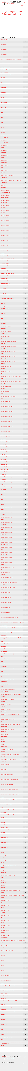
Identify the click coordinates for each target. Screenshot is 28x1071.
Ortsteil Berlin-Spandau (6, 995)
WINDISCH (3, 479)
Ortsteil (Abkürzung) (5, 975)
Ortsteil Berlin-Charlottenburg (7, 990)
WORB (2, 564)
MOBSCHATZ (4, 706)
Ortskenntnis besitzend (6, 830)
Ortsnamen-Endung (5, 900)
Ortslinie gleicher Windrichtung (8, 875)
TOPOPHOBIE (4, 958)
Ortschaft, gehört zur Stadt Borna (8, 719)
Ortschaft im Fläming (5, 391)
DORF (2, 318)
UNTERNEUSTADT (5, 278)
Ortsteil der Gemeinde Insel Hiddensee (9, 1012)
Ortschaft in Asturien (5, 612)
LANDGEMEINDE (4, 691)
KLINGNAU (3, 439)
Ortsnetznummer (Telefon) (7, 950)
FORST (2, 797)
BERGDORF (3, 404)
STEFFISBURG (4, 554)
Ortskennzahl (4, 835)
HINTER (2, 127)
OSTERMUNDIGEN (5, 544)
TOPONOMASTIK (5, 938)
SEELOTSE (3, 862)
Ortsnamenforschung (5, 930)
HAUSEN (3, 912)
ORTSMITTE (3, 852)
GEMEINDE (3, 731)
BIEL (2, 499)
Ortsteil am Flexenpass (6, 980)
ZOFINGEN (3, 489)
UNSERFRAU (4, 681)
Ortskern (3, 850)
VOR (2, 167)
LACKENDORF (4, 333)
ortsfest (2, 744)
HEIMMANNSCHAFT (5, 67)
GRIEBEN (3, 1014)
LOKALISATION (4, 137)
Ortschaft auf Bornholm (6, 366)
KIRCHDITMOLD (4, 228)
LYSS (2, 529)
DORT (2, 112)
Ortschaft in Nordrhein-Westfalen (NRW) (10, 669)
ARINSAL (3, 610)
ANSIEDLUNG (4, 313)
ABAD (2, 902)
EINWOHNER (4, 52)
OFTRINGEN (3, 459)
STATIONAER (4, 747)
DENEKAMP (3, 635)
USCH (2, 807)
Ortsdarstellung (4, 734)
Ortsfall (2, 739)
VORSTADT (3, 988)
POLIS (2, 917)
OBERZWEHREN (4, 253)
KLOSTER (3, 1019)
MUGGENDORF (4, 620)
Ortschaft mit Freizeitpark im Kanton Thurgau (11, 694)
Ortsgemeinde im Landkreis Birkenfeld (9, 789)
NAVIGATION (4, 177)
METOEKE (3, 62)
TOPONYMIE (3, 933)
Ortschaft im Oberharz (6, 597)
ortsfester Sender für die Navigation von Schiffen (11, 759)
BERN (2, 494)
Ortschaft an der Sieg (5, 336)
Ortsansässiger (4, 44)
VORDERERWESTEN (5, 283)
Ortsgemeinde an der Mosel (7, 784)
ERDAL (2, 630)
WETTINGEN (3, 474)
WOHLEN (3, 484)
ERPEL (2, 802)
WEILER (2, 927)
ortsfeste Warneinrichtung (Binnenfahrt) (10, 754)
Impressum (11, 1062)
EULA (2, 721)
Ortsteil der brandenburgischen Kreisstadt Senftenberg (13, 1007)
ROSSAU (3, 575)
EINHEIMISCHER (4, 47)
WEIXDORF (3, 711)
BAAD (2, 580)
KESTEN (3, 787)
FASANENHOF (4, 208)
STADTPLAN (3, 822)
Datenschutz (5, 1062)
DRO (2, 656)
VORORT (3, 973)
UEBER (2, 147)
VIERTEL (3, 968)
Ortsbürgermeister (5, 306)
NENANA (3, 701)
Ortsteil (2, 960)
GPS (2, 117)
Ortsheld (3, 825)
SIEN (2, 792)
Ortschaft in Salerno (5, 674)
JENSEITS (3, 132)
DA (1, 82)
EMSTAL (2, 1034)
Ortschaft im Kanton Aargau (7, 406)
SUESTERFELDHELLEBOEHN (7, 273)
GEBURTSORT (4, 726)
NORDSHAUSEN (4, 248)
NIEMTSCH (3, 1009)
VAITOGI (3, 363)
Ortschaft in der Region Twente (8, 632)
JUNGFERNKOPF (5, 223)
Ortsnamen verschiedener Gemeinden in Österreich (12, 895)
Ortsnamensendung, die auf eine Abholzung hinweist (13, 940)
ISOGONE (3, 877)
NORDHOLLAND (4, 243)
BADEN (2, 419)
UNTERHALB (4, 162)
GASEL (2, 1039)
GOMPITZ (3, 383)
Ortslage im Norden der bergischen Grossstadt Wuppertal (13, 865)
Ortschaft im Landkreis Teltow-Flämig (9, 582)
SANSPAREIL (4, 625)
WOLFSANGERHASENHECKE (7, 298)
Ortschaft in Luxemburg (6, 664)
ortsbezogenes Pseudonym (7, 301)
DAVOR (2, 97)
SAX (1, 569)
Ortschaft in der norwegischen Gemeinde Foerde (11, 627)
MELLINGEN (3, 454)
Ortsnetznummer (4, 945)
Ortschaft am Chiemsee (6, 326)
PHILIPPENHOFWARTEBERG (7, 258)
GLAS (2, 373)
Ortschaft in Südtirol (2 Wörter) (7, 679)
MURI (2, 539)
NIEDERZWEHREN (5, 238)
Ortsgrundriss (4, 820)
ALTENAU (3, 600)
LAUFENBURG (4, 444)
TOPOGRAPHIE (4, 72)
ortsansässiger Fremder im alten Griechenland (11, 59)
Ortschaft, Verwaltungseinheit (7, 729)
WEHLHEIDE (3, 288)
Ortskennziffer (4, 840)
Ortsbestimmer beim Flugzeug (7, 74)
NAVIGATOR (3, 77)
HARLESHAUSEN (5, 218)
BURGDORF (3, 509)
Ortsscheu (3, 955)
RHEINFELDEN (4, 464)
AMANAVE (3, 343)
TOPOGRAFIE (4, 736)
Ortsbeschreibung (5, 69)
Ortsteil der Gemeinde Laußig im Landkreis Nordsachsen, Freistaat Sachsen (13, 1042)
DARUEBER (3, 92)
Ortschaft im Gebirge (5, 401)
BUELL (2, 907)
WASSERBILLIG (4, 666)
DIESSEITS (3, 107)
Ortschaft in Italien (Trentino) (7, 654)
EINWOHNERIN (4, 42)
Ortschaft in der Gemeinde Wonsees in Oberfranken (12, 622)
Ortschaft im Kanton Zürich (7, 572)
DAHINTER (3, 87)
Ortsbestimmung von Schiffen (7, 175)
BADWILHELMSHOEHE (6, 192)
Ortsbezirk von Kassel (5, 190)
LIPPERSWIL (3, 696)
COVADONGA (4, 615)
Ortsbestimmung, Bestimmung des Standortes (11, 180)
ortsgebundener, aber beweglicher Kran (9, 779)
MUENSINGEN (4, 534)
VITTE (2, 1029)
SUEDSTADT (3, 268)
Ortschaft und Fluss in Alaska (7, 699)
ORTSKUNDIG (4, 832)
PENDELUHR (4, 752)
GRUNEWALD (4, 993)
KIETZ (2, 963)
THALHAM (3, 1004)
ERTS (2, 399)
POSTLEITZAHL (4, 837)
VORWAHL (3, 948)
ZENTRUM (3, 887)
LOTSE (2, 857)
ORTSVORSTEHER (5, 308)
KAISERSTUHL (4, 434)
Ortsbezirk (3, 185)
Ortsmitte (3, 880)
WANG (2, 922)
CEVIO (2, 595)
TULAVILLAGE (4, 358)
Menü (23, 5)
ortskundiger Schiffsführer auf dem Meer (10, 860)
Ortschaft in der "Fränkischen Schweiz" (9, 617)
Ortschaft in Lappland (5, 659)
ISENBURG (3, 812)
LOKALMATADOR (4, 827)
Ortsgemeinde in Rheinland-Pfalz (8, 809)
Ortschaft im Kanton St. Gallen (7, 567)
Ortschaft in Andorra (5, 607)
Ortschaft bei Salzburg (6, 371)
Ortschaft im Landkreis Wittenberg (8, 587)
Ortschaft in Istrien (5, 649)
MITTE (2, 233)
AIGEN (2, 892)
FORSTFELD (3, 213)
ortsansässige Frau (5, 39)
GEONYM (3, 303)
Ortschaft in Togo (4, 684)
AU (1, 338)
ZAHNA (2, 394)
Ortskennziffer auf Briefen (6, 845)
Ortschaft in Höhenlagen (6, 644)
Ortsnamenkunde (5, 935)
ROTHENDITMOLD (5, 263)
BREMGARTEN (4, 424)
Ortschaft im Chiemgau (6, 386)
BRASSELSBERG (4, 203)
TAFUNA (2, 353)
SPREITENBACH (4, 469)
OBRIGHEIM (3, 817)
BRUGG (2, 429)
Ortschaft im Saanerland (6, 602)
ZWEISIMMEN (4, 605)
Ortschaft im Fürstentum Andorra (8, 396)
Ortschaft (3, 311)
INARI (2, 661)
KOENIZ (2, 519)
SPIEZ (2, 549)
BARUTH (3, 585)
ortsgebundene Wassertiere (7, 774)
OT (1, 978)
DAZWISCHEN (4, 102)
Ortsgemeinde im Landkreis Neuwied (9, 799)
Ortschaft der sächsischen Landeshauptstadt (11, 376)
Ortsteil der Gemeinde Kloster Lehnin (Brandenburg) (12, 1032)
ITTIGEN (3, 514)
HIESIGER (3, 57)
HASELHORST (4, 998)
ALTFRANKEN (4, 378)
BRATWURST (4, 867)
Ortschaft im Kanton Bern (6, 492)
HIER (2, 122)
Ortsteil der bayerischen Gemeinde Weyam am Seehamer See (13, 1001)
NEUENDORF (4, 1024)
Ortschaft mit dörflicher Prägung (8, 689)
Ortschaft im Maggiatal (6, 592)
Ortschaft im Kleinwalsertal (7, 577)
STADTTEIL (3, 187)
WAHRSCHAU (4, 757)
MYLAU (2, 716)
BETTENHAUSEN (5, 197)
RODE (2, 943)
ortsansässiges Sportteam (6, 64)
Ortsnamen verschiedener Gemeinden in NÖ (10, 890)
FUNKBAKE (3, 762)
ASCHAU (3, 389)
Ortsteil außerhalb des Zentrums (8, 985)
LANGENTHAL (4, 524)
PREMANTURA (4, 651)
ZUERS (2, 983)
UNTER (2, 157)
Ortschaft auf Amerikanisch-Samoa (8, 341)
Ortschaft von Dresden (6, 704)
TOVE (2, 686)
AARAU (2, 409)
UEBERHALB (4, 152)
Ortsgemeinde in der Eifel (6, 804)
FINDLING (3, 767)
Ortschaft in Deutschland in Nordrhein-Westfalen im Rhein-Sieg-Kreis (14, 638)
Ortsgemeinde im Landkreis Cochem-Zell (10, 794)
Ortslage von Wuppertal (6, 870)
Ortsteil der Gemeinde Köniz (7, 1037)
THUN (2, 559)
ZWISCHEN (3, 172)
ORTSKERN (3, 882)
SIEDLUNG (3, 323)
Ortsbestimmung (4, 79)
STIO (2, 676)
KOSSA (2, 1045)
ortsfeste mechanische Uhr (7, 749)
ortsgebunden (4, 769)
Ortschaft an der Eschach (6, 331)
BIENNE (2, 504)
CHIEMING (3, 328)
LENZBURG (3, 449)
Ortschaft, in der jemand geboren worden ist (10, 724)
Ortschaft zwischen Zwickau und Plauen (10, 714)
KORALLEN (3, 777)
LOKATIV (3, 741)
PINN (2, 641)
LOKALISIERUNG (4, 142)
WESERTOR (3, 293)
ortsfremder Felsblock (6, 764)
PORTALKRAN (4, 782)
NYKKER (3, 368)
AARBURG (3, 414)
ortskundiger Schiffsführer (6, 855)
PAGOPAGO (3, 348)
